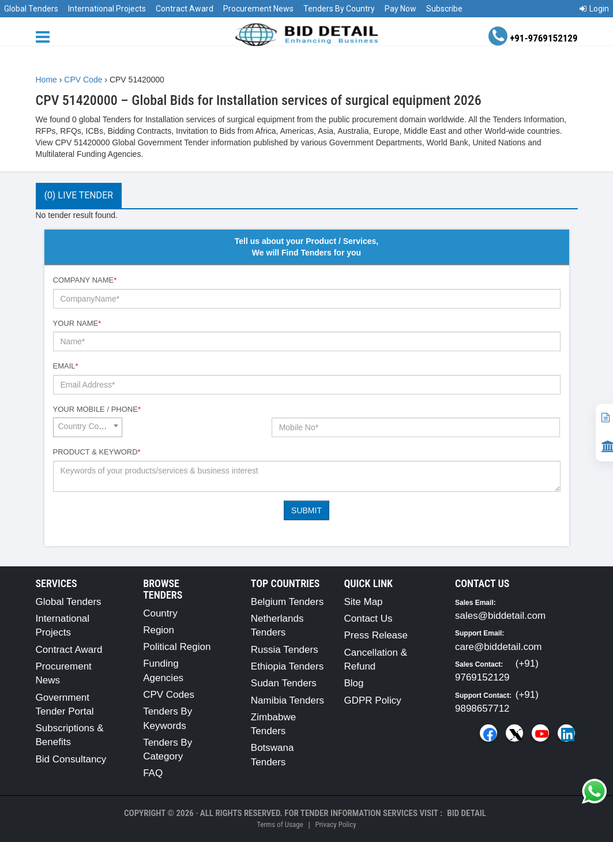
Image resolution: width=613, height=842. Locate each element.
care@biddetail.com (498, 646)
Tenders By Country (339, 8)
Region (158, 630)
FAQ (153, 773)
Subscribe (444, 8)
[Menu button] (45, 36)
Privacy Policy (335, 824)
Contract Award (184, 8)
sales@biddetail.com (500, 615)
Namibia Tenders (287, 700)
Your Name (77, 323)
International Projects (107, 8)
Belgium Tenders (287, 601)
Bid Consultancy (71, 759)
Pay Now (400, 8)
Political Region (176, 646)
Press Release (376, 635)
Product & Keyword (97, 452)
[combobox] (87, 427)
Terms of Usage (280, 824)
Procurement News (258, 8)
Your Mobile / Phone (97, 409)
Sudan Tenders (284, 683)
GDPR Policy (372, 700)
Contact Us (368, 618)
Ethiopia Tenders (287, 666)
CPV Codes (168, 694)
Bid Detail (466, 813)
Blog (353, 683)
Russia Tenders (284, 649)
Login (594, 8)
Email (65, 366)
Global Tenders (31, 8)
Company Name (85, 280)
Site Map (363, 601)
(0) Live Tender (78, 195)
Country (160, 613)
